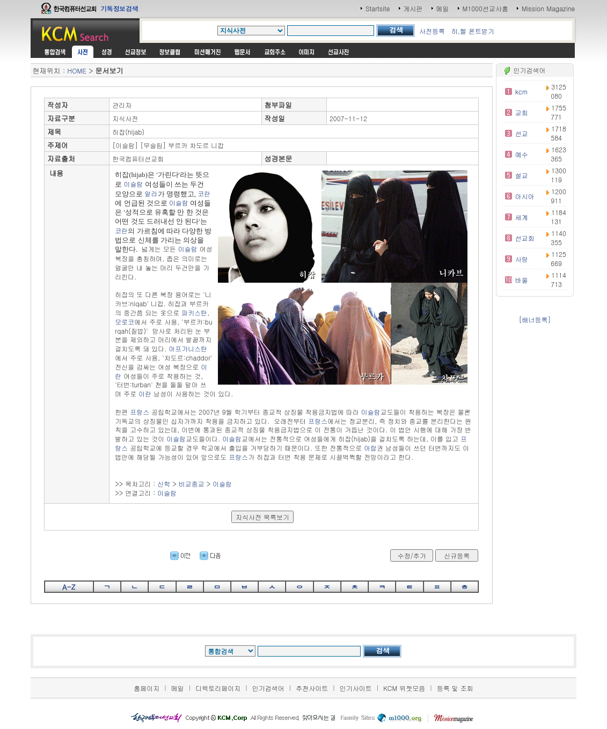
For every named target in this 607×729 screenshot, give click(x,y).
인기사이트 (356, 688)
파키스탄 (194, 312)
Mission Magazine (548, 8)
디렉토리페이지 (217, 688)
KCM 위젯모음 (404, 688)
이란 (144, 393)
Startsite (377, 8)
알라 (151, 193)
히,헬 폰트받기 (472, 30)
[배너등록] (534, 319)
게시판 (413, 8)
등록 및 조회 (455, 688)
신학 (163, 483)
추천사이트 (312, 688)
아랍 (370, 447)
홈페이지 (146, 688)
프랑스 (139, 411)
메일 (442, 8)
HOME (77, 70)
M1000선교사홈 (485, 8)
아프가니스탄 (188, 348)
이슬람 (133, 183)
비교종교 (191, 483)
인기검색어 (268, 688)
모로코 (124, 321)
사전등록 (432, 30)
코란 (204, 193)
